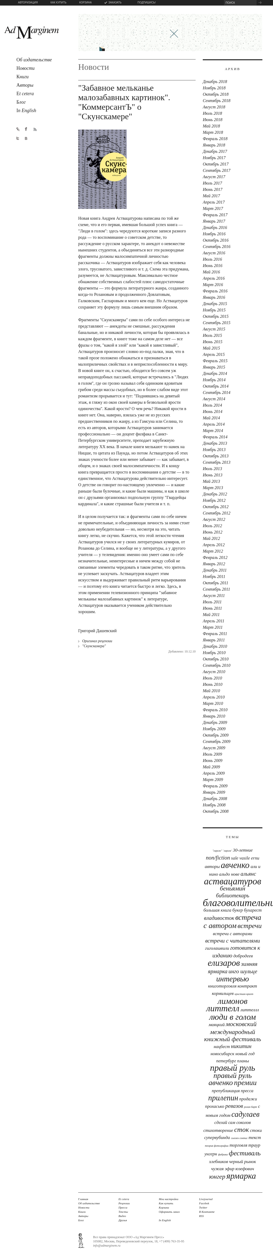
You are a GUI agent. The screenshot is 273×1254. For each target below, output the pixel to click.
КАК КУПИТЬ (58, 2)
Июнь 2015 (212, 341)
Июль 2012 (212, 525)
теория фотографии (216, 1145)
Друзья (122, 1220)
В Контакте (207, 1211)
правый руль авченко (230, 1079)
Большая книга (217, 910)
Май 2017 (211, 196)
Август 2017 (214, 176)
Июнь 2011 (212, 608)
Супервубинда (217, 1137)
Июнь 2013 (212, 475)
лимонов (232, 1001)
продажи (248, 1098)
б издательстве (34, 59)
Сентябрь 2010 (216, 665)
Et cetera (123, 1199)
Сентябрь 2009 (216, 741)
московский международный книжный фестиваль (232, 1031)
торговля (238, 1145)
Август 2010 (214, 671)
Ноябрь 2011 (214, 576)
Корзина (164, 1207)
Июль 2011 (212, 602)
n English (26, 110)
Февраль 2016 (215, 291)
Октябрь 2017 (215, 164)
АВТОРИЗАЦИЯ (28, 2)
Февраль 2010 (215, 710)
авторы (212, 866)
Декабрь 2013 (215, 443)
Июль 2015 (212, 335)
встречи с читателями (232, 941)
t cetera (25, 93)
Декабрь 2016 (215, 227)
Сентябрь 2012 (216, 513)
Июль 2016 (212, 259)
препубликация (226, 1090)
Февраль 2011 (215, 633)
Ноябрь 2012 (214, 500)
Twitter (203, 1207)
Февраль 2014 (215, 437)
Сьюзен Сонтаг (239, 1138)
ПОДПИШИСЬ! (147, 2)
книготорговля (222, 986)
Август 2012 (214, 519)
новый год (244, 1053)
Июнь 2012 (212, 532)
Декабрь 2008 (215, 798)
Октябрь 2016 (215, 240)
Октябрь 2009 (215, 735)
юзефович (244, 1168)
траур (254, 1145)
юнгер (217, 1176)
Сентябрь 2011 (216, 589)
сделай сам (224, 1122)
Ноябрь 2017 (214, 157)
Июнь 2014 (212, 411)
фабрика (223, 1154)
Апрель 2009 (214, 773)
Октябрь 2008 (215, 811)
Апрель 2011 (213, 621)
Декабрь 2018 (215, 81)
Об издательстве (89, 1203)
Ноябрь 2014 (214, 380)
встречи (249, 926)
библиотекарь (232, 895)
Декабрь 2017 (215, 151)
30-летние (243, 850)
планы (243, 1060)
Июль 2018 (212, 113)
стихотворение (218, 1130)
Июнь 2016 (212, 265)
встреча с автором (232, 921)
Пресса (247, 1090)
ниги (22, 76)
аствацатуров (232, 881)
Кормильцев (223, 993)
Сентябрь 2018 (216, 100)
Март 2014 (213, 430)
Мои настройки (168, 1199)
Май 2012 (211, 538)
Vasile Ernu (249, 858)
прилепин (223, 1098)
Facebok (204, 1203)
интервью (232, 979)
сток (241, 1129)
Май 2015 (211, 348)
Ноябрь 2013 (214, 449)
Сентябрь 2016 (216, 246)
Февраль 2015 (215, 361)
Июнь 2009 (212, 760)
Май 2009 (211, 767)
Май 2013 (211, 481)
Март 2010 (213, 703)
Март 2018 (213, 132)
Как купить (166, 1203)
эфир (229, 1168)
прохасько (214, 1106)
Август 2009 (214, 748)
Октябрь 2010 (215, 659)
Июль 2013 (212, 468)
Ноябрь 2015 (214, 310)
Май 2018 (211, 126)
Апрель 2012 (214, 545)
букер (237, 910)
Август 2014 (214, 399)
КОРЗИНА (85, 2)
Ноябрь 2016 (214, 234)
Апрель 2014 (214, 424)
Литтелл (222, 1008)
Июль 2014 (212, 405)
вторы (24, 85)
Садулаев (245, 1114)
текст (255, 1137)
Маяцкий (217, 1024)
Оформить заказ (169, 1211)
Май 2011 (211, 614)
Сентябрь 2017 (216, 170)
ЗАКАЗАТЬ (115, 2)
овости (25, 68)
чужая (217, 1168)
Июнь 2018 (212, 119)
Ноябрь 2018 (214, 88)
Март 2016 (213, 284)
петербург (226, 1060)
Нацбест (222, 1046)
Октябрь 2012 (215, 506)
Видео (122, 1216)
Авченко (235, 865)
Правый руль (232, 1068)
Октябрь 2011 (215, 583)
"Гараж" (217, 850)
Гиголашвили (217, 948)
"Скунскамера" (94, 646)
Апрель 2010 (214, 697)
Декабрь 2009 (215, 722)
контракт (247, 986)
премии (245, 1082)
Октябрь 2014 (215, 386)
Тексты (123, 1211)
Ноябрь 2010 (214, 652)
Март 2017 (213, 208)
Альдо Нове (229, 874)
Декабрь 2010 (215, 646)
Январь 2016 (214, 297)
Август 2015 (214, 329)
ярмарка (241, 1175)
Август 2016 (214, 253)
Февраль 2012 (215, 557)
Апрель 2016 (214, 278)
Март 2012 (213, 551)
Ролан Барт (250, 1106)
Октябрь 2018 (215, 94)
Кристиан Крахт (244, 994)
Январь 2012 (214, 564)
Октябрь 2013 (215, 456)
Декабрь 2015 (215, 303)
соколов (243, 1122)
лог (20, 102)
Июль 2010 (212, 678)
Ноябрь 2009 (214, 729)
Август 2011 (214, 595)
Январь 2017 (214, 221)
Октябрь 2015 (215, 316)
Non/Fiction (218, 858)
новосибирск (223, 1053)
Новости (83, 1207)
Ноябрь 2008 (214, 805)
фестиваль (245, 1153)
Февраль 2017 (215, 215)
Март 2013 (213, 487)
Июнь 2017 (212, 189)
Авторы (83, 1216)
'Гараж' (227, 850)
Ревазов (234, 1106)
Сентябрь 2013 (216, 462)
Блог (81, 1220)
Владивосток (219, 918)
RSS (201, 1216)
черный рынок (242, 1161)
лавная (83, 1199)
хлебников (218, 1161)
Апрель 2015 (214, 354)
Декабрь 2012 (215, 494)
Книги (82, 1211)
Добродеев (243, 955)
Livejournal (206, 1199)
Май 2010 (211, 690)
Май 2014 (211, 418)
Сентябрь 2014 (216, 392)
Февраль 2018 (215, 138)
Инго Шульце (242, 971)
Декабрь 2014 (215, 373)
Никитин (241, 1046)
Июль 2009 (212, 754)
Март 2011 (213, 627)
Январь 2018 (214, 145)
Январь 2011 (214, 640)
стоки (256, 1130)
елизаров (224, 963)
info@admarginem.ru (107, 1245)
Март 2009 (213, 779)
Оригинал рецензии (97, 641)
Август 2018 (214, 107)
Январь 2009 (214, 792)
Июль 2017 (212, 183)
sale (234, 858)
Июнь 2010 (212, 684)
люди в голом (232, 1017)
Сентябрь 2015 (216, 322)
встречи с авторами (232, 933)
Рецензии (124, 1203)
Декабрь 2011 (215, 570)
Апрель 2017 (214, 202)
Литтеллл (249, 1009)
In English (165, 1220)
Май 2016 (211, 272)
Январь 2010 (214, 716)
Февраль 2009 (215, 786)
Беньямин (232, 888)
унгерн (211, 1153)
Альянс (248, 874)
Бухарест (253, 910)
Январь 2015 (214, 367)
